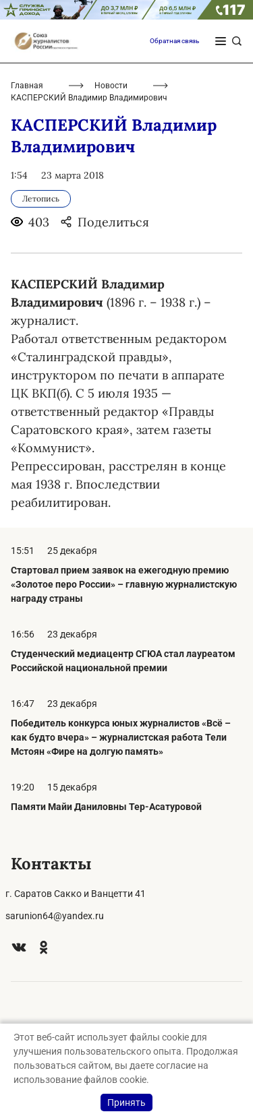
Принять (126, 1102)
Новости (111, 85)
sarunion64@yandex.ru (54, 915)
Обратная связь (174, 40)
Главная (27, 85)
